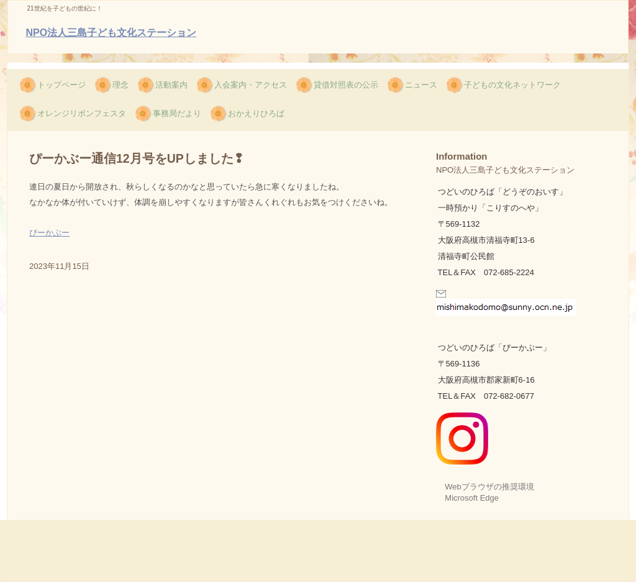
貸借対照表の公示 (346, 84)
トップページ (61, 84)
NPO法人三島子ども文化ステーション (111, 32)
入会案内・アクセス (250, 84)
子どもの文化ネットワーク (512, 84)
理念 (120, 84)
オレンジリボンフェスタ (81, 113)
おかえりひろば (256, 113)
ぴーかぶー (49, 232)
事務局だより (177, 113)
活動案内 (171, 84)
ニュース (421, 84)
